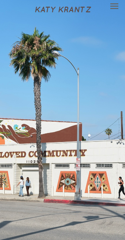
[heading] (62, 10)
